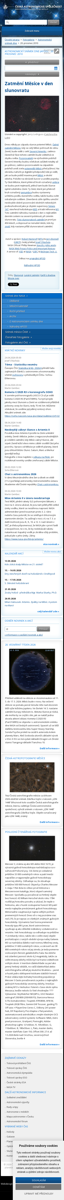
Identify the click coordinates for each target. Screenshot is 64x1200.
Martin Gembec (12, 388)
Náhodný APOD (32, 265)
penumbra (26, 192)
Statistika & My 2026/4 (29, 368)
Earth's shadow (47, 275)
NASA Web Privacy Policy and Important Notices (32, 248)
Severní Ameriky (38, 151)
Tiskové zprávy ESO (17, 1077)
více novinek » (51, 544)
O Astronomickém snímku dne (26, 321)
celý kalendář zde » (48, 611)
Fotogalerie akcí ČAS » (18, 342)
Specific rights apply (46, 245)
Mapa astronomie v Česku (20, 1116)
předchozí (33, 62)
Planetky (11, 1141)
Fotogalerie (28, 39)
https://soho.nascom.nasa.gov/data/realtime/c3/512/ (32, 415)
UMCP (17, 242)
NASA (28, 251)
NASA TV (11, 1087)
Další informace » (50, 748)
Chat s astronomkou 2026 (20, 474)
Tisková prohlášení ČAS (19, 1063)
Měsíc (40, 175)
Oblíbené (14, 301)
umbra (55, 182)
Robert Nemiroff (30, 239)
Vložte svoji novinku (51, 348)
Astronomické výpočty (18, 1102)
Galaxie (11, 1136)
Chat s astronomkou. (48, 484)
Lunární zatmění (31, 275)
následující (30, 74)
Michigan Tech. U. (48, 251)
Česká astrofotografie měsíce (25, 758)
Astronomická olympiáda (19, 1072)
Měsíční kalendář (19, 306)
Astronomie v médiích (18, 1111)
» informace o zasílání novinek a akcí (24, 634)
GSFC (35, 251)
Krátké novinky (15, 350)
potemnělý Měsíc (33, 168)
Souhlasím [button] (39, 1180)
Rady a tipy (12, 1107)
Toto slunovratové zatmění (31, 219)
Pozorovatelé (26, 158)
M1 (57, 209)
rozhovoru (17, 374)
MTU (41, 239)
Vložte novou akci (52, 551)
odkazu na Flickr (41, 456)
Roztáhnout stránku (49, 51)
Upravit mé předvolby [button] (38, 1193)
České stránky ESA (16, 1082)
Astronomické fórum (17, 1121)
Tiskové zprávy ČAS (17, 1068)
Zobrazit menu (32, 30)
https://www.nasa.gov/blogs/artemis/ (24, 539)
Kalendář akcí (14, 553)
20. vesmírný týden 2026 (20, 644)
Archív (13, 316)
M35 (35, 209)
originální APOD (37, 258)
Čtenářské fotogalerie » (18, 337)
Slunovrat (18, 275)
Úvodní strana (12, 39)
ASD (21, 251)
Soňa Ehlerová (11, 470)
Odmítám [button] (39, 1187)
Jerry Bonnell (52, 239)
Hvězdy (10, 1131)
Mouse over (13, 278)
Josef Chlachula (43, 242)
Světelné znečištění (16, 1097)
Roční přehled (17, 311)
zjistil (7, 226)
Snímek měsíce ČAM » (17, 331)
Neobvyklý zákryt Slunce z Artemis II (27, 429)
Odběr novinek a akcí (19, 620)
